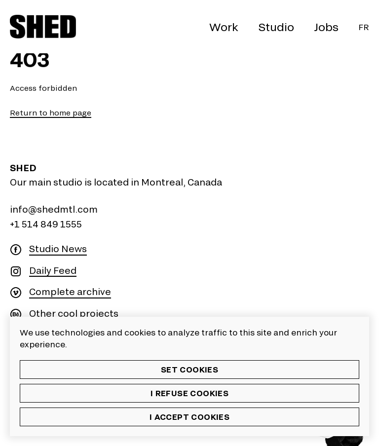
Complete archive (70, 292)
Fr (363, 27)
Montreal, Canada (181, 182)
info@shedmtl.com (54, 209)
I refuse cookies (189, 393)
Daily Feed (52, 270)
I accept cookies (189, 416)
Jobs (326, 26)
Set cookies (189, 369)
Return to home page (50, 113)
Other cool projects (73, 313)
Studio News (58, 249)
